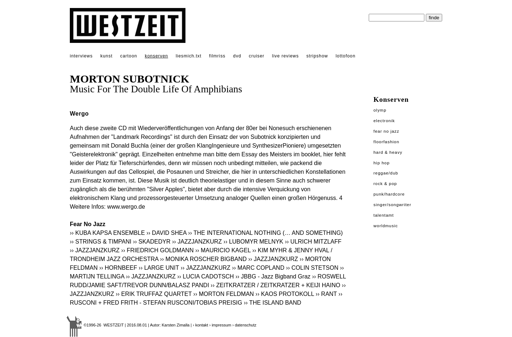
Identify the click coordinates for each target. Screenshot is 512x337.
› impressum (220, 325)
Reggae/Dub (385, 173)
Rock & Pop (385, 183)
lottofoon (346, 56)
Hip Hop (381, 163)
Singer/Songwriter (392, 204)
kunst (106, 56)
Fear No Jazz (386, 131)
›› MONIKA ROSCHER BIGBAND (203, 259)
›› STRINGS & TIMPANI (100, 241)
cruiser (256, 56)
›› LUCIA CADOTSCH (205, 276)
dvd (237, 56)
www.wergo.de (126, 207)
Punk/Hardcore (389, 194)
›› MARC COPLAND (258, 268)
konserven (156, 56)
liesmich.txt (188, 56)
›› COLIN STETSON (312, 268)
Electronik (384, 121)
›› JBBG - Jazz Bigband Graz (272, 276)
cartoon (128, 56)
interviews (81, 56)
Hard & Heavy (387, 152)
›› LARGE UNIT (159, 268)
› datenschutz (244, 325)
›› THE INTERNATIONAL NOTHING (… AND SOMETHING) (266, 233)
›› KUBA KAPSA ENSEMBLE (107, 233)
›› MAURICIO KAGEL (223, 250)
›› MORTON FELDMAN (223, 294)
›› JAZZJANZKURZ (197, 241)
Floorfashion (386, 142)
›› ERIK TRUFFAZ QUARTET (154, 294)
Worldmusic (385, 226)
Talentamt (383, 215)
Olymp (380, 110)
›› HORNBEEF (118, 268)
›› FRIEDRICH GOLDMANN (157, 250)
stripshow (317, 56)
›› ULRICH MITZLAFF (313, 241)
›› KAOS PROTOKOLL (285, 294)
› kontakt (200, 325)
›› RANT (326, 294)
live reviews (285, 56)
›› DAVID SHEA (167, 233)
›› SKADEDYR (152, 241)
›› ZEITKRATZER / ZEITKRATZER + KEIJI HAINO (275, 285)
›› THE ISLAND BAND (272, 303)
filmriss (217, 56)
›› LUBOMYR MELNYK (253, 241)
